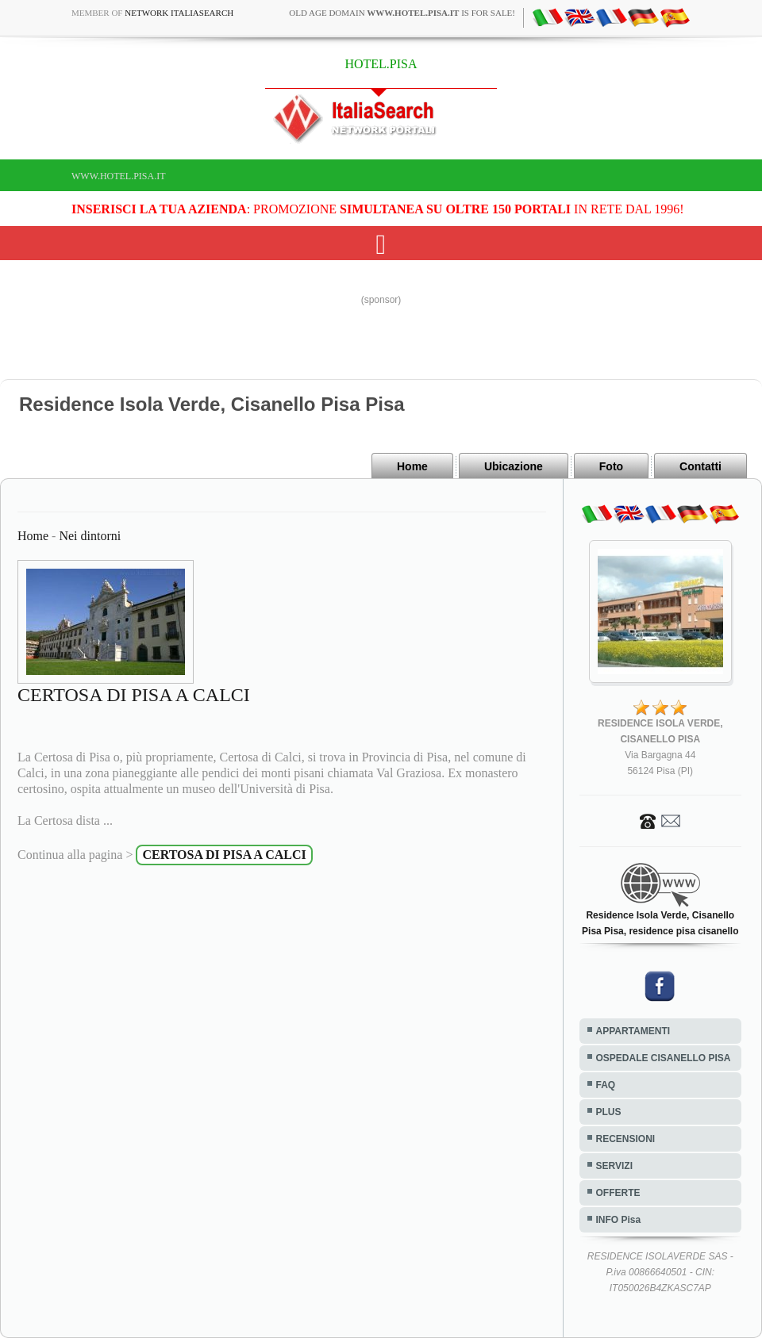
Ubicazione (513, 466)
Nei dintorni (90, 535)
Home (412, 466)
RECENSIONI (626, 1138)
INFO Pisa (618, 1219)
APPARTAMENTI (633, 1031)
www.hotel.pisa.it (118, 176)
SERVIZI (614, 1165)
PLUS (609, 1112)
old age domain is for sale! (402, 12)
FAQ (606, 1085)
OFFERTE (618, 1192)
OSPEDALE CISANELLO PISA (663, 1058)
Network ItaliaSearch (179, 12)
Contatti (700, 466)
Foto (611, 466)
